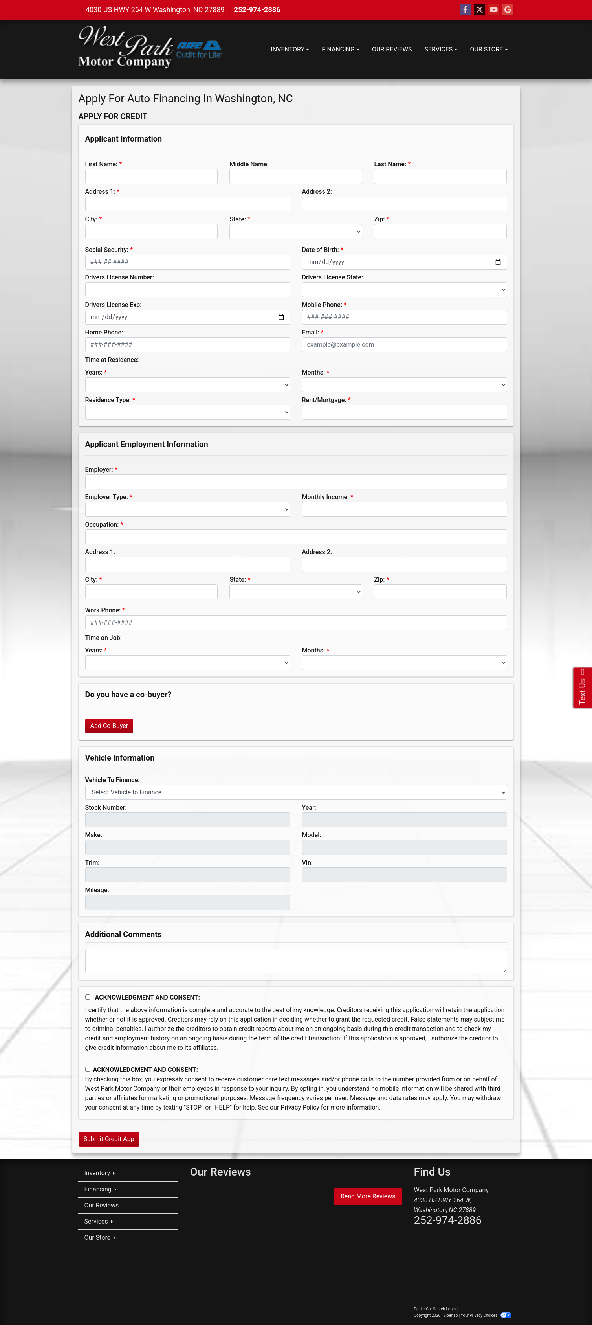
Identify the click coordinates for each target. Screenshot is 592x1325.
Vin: (307, 862)
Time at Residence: (112, 360)
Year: (309, 807)
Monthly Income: (325, 497)
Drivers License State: (332, 277)
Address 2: (317, 191)
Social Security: (107, 250)
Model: (311, 835)
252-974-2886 (257, 10)
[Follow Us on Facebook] (465, 10)
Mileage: (97, 890)
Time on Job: (103, 637)
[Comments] (296, 961)
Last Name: (390, 164)
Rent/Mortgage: (324, 400)
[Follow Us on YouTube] (493, 10)
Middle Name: (248, 164)
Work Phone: (103, 610)
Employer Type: (106, 497)
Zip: (379, 219)
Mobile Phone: (322, 305)
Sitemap (451, 1315)
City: (91, 219)
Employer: (99, 469)
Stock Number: (106, 807)
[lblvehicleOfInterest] (296, 792)
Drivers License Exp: (113, 305)
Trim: (92, 862)
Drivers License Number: (119, 277)
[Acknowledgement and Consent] (87, 997)
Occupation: (102, 524)
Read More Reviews (368, 1196)
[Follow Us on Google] (507, 10)
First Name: (101, 164)
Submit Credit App (109, 1139)
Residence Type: (108, 400)
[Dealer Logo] (150, 49)
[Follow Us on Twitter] (479, 10)
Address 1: (100, 191)
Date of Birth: (320, 250)
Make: (94, 835)
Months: (313, 372)
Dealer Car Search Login (435, 1309)
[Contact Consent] (87, 1069)
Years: (94, 372)
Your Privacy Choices (486, 1315)
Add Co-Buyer (109, 726)
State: (237, 219)
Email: (310, 332)
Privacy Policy (299, 1107)
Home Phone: (104, 332)
